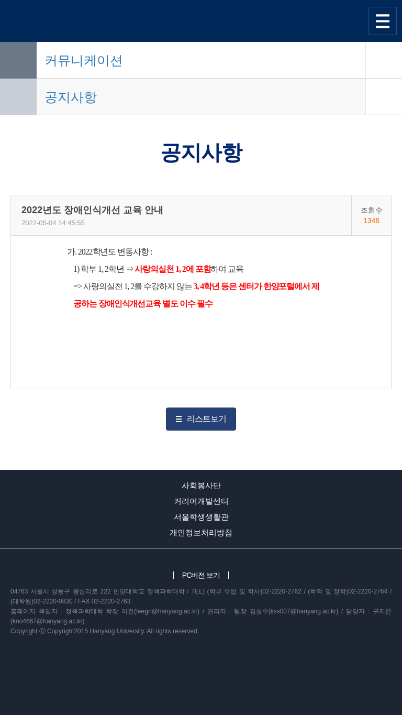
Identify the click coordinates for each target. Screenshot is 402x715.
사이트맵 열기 (382, 21)
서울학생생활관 (201, 516)
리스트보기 (206, 418)
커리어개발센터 (201, 501)
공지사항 (70, 97)
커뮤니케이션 (83, 60)
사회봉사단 (201, 485)
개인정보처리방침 (201, 532)
